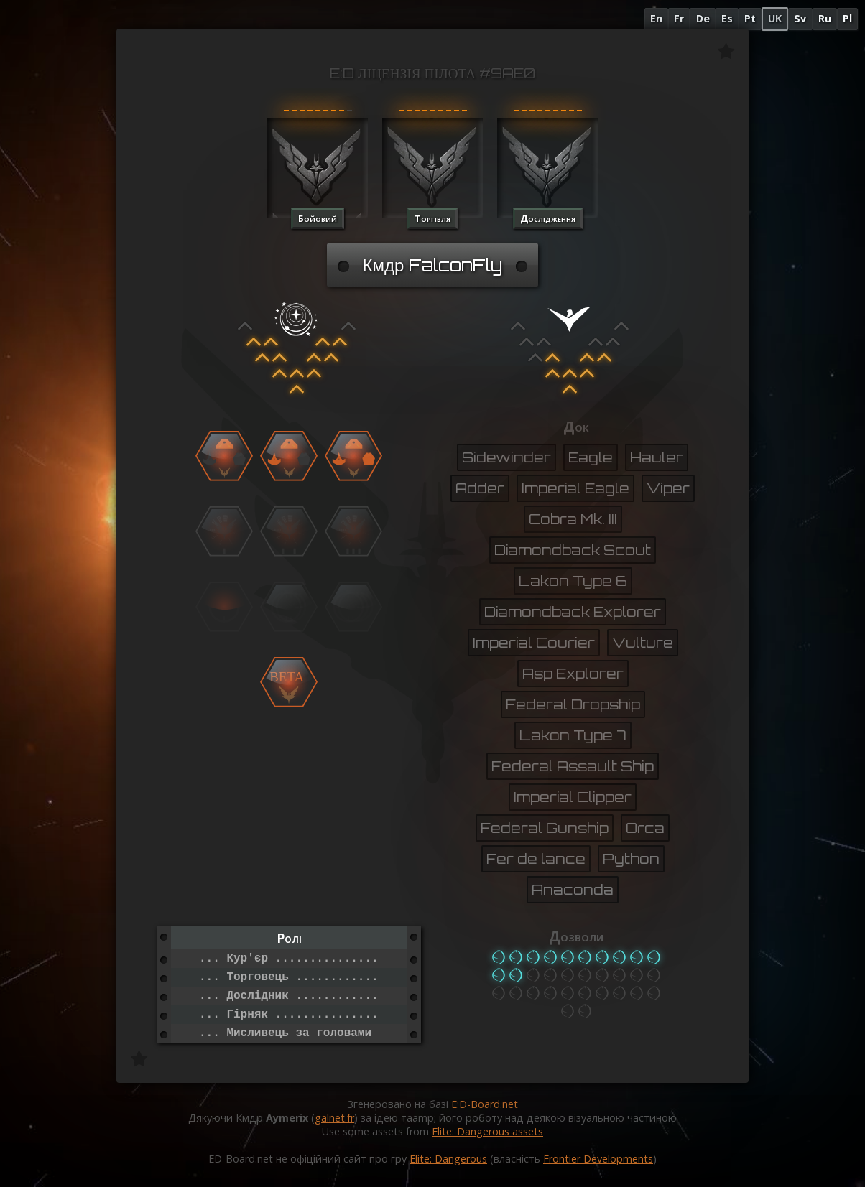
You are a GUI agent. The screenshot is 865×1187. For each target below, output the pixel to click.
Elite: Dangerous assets (487, 1131)
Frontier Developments (598, 1158)
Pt (750, 18)
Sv (800, 18)
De (703, 18)
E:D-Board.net (484, 1104)
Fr (679, 18)
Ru (824, 18)
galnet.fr (334, 1118)
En (656, 18)
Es (727, 18)
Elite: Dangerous (448, 1158)
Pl (847, 18)
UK (775, 18)
